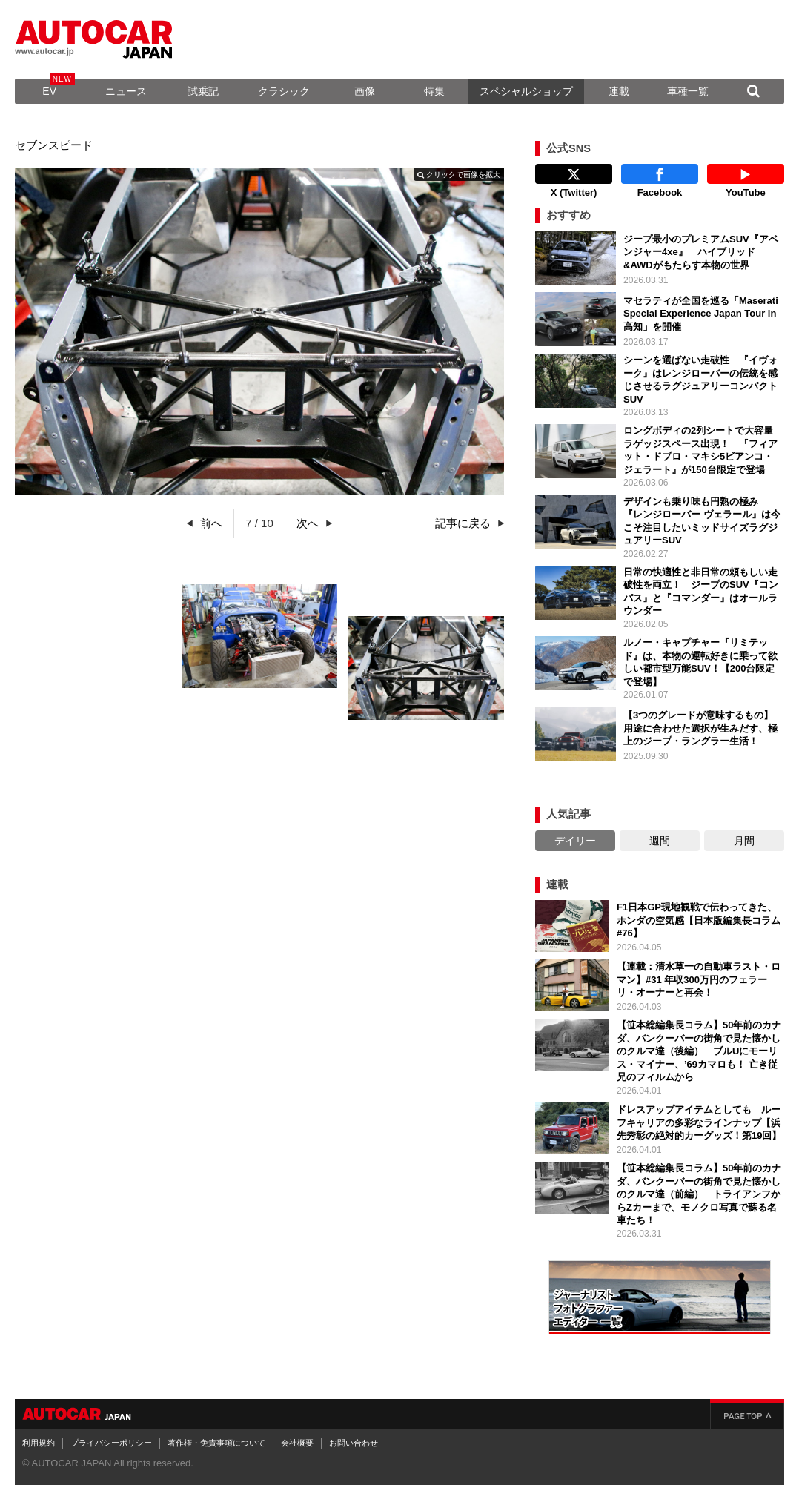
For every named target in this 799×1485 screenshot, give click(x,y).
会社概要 (297, 1442)
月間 (744, 841)
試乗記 (203, 91)
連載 (619, 91)
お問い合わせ (353, 1442)
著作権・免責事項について (216, 1442)
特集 (434, 91)
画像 (364, 91)
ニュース (126, 91)
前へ (211, 523)
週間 (659, 841)
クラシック (284, 91)
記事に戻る (463, 523)
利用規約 (38, 1442)
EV (49, 91)
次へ (307, 523)
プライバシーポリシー (111, 1442)
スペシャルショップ (526, 91)
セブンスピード (54, 145)
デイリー (575, 841)
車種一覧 (688, 91)
